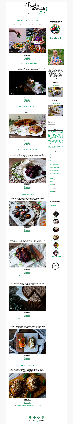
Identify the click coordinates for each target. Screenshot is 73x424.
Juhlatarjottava (22, 190)
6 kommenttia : (27, 314)
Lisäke (59, 137)
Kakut (49, 137)
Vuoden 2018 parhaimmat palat (27, 20)
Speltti (49, 144)
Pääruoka (37, 190)
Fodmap (54, 132)
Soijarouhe (61, 143)
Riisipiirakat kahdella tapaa (27, 322)
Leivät (54, 137)
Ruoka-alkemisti (53, 205)
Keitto (52, 137)
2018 (50, 160)
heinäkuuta (52, 182)
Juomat (54, 136)
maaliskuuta (52, 188)
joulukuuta (52, 161)
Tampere (49, 146)
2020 (50, 157)
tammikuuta (52, 191)
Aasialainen (56, 131)
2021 (50, 156)
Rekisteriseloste (36, 421)
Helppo (18, 318)
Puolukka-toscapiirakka (27, 107)
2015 (50, 196)
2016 (50, 194)
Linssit (57, 137)
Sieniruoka (57, 143)
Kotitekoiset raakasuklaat (27, 194)
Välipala (42, 361)
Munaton (30, 190)
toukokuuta (52, 185)
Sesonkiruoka (51, 143)
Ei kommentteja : (27, 57)
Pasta (60, 140)
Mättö (54, 140)
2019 (50, 159)
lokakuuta (52, 178)
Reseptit (33, 16)
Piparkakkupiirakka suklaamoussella (27, 279)
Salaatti (61, 142)
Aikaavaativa (61, 131)
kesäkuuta (52, 184)
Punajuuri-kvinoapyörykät (27, 150)
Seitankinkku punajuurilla (27, 236)
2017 (50, 193)
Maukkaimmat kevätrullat (55, 240)
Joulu (62, 135)
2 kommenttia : (27, 142)
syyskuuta (52, 179)
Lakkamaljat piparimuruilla (27, 64)
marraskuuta (52, 176)
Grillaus (50, 134)
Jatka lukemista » (27, 55)
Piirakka (33, 318)
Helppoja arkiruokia (53, 135)
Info (37, 16)
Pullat (56, 141)
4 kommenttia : (27, 271)
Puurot (58, 141)
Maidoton (26, 190)
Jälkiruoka (58, 136)
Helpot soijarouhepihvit (55, 217)
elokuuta (51, 181)
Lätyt (62, 137)
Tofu (35, 361)
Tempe (52, 146)
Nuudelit (57, 140)
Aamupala (17, 361)
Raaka (57, 142)
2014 (50, 197)
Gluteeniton (18, 190)
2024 (50, 153)
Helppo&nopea (60, 134)
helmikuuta (52, 190)
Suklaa (36, 318)
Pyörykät (33, 190)
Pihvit (49, 141)
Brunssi (20, 361)
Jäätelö (62, 136)
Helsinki (60, 135)
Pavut (62, 140)
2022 (50, 154)
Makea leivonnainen (58, 139)
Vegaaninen (41, 190)
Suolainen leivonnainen (58, 144)
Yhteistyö (53, 147)
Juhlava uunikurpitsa (27, 365)
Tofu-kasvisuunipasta (56, 248)
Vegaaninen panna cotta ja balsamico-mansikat (56, 257)
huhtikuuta (52, 187)
